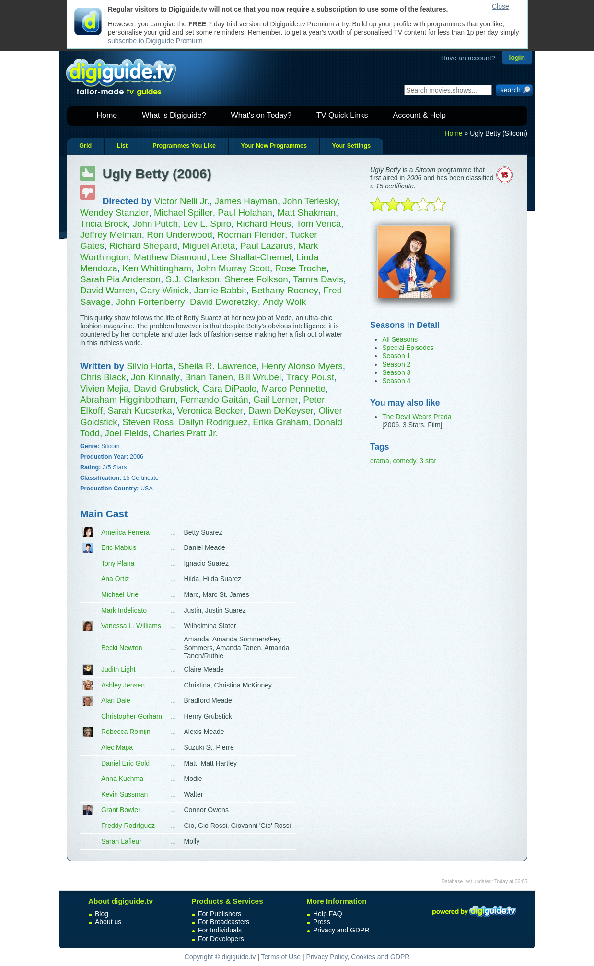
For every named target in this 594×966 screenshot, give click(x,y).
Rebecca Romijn (126, 731)
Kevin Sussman (124, 794)
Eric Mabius (118, 547)
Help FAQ (327, 914)
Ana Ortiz (115, 578)
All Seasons (400, 339)
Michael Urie (120, 594)
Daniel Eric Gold (125, 763)
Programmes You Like (184, 145)
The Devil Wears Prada (416, 416)
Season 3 (396, 372)
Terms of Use (281, 957)
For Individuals (220, 930)
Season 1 (396, 356)
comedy (404, 461)
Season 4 (396, 380)
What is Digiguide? (174, 115)
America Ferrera (125, 532)
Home (107, 115)
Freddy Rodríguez (128, 825)
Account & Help (419, 115)
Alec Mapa (117, 747)
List (121, 145)
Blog (101, 914)
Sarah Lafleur (121, 841)
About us (108, 922)
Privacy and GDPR (341, 930)
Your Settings (351, 145)
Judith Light (118, 669)
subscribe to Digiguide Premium (155, 41)
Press (321, 922)
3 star (427, 461)
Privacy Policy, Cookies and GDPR (357, 957)
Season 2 (396, 364)
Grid (85, 145)
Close (500, 6)
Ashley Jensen (123, 685)
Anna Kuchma (122, 778)
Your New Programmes (274, 145)
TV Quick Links (342, 115)
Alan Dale (115, 700)
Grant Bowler (120, 810)
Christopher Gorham (131, 716)
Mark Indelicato (124, 610)
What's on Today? (261, 115)
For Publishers (219, 914)
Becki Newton (121, 648)
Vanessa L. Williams (131, 625)
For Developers (221, 939)
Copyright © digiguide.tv (220, 957)
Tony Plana (117, 563)
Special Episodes (407, 347)
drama (379, 461)
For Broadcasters (223, 922)
